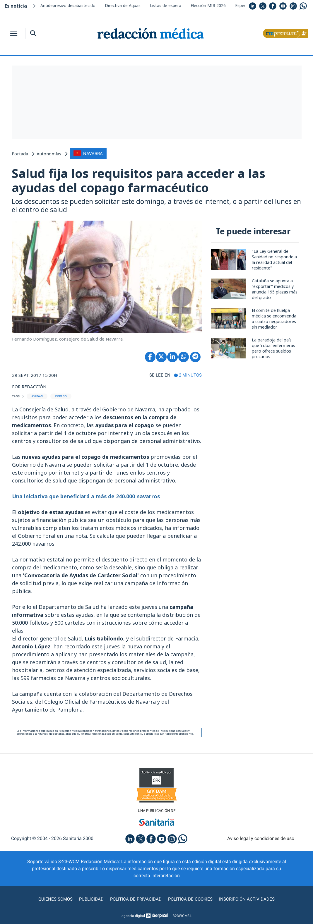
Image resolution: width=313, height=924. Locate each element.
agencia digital (133, 916)
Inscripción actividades (250, 899)
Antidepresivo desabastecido (67, 5)
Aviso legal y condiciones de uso (260, 838)
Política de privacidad (135, 899)
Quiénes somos (52, 899)
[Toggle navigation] (14, 33)
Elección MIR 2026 (208, 5)
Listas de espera (165, 5)
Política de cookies (191, 899)
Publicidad (89, 899)
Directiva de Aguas (123, 5)
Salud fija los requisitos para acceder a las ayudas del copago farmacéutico (140, 180)
